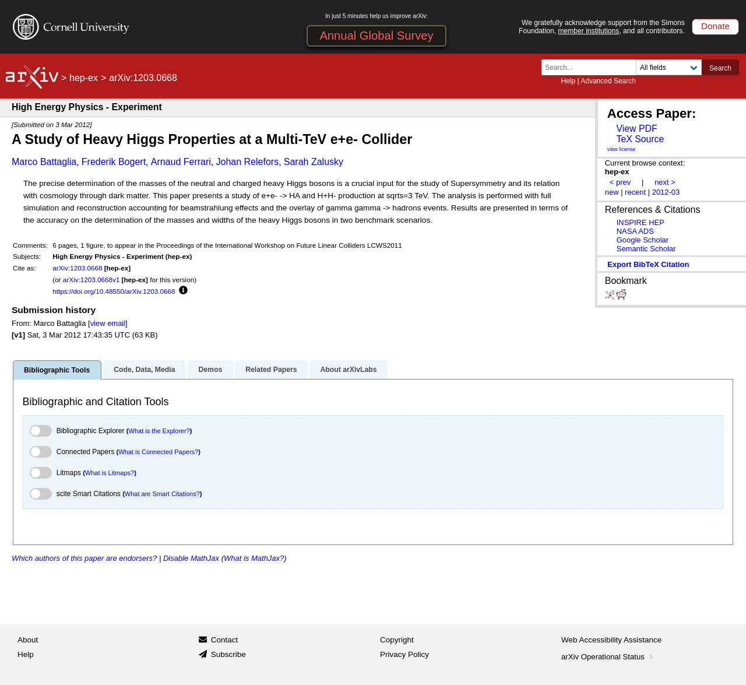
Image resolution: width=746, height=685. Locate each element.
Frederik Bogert (114, 162)
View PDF (636, 129)
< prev (620, 182)
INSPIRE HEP (640, 222)
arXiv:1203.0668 (77, 268)
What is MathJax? (254, 558)
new (612, 192)
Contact (224, 639)
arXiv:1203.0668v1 (91, 279)
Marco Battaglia (44, 162)
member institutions (588, 31)
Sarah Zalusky (313, 162)
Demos (210, 370)
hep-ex (83, 78)
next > (664, 182)
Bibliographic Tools (57, 370)
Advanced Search (608, 81)
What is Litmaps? (109, 472)
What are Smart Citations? (162, 493)
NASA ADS (635, 231)
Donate (715, 26)
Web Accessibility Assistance (611, 639)
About (27, 639)
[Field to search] (669, 67)
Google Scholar (642, 240)
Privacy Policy (404, 654)
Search (720, 68)
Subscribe (228, 654)
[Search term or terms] (592, 67)
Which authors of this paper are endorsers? (84, 558)
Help (568, 81)
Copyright (397, 639)
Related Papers (271, 370)
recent (635, 192)
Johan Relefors (247, 162)
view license (621, 149)
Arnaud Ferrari (181, 162)
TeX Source (640, 139)
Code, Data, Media (144, 370)
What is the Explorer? (159, 430)
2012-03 (666, 192)
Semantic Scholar (646, 248)
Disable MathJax (191, 558)
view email (107, 323)
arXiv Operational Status (608, 656)
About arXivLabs (348, 370)
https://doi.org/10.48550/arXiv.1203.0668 (113, 291)
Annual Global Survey (376, 35)
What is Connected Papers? (158, 451)
